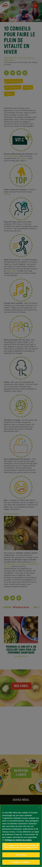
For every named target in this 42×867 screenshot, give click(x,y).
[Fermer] (39, 807)
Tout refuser (21, 855)
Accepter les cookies (21, 862)
